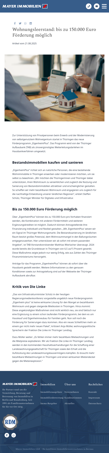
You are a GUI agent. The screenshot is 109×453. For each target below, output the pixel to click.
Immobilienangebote (51, 392)
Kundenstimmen (73, 397)
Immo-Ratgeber (48, 403)
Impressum (94, 397)
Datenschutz (94, 403)
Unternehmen (71, 392)
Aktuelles (69, 403)
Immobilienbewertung (52, 397)
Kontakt (92, 392)
